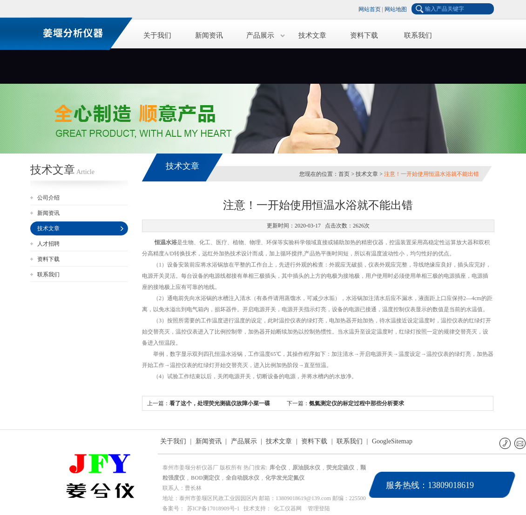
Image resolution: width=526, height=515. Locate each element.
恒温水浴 (166, 242)
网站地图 (395, 9)
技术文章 (312, 35)
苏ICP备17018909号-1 (213, 508)
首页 (344, 174)
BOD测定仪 (205, 478)
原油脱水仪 (306, 467)
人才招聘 (48, 244)
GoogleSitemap (392, 441)
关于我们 (157, 35)
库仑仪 (278, 467)
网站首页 (369, 9)
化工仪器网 (288, 508)
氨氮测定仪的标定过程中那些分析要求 (356, 403)
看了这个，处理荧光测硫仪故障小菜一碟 (219, 403)
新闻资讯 (209, 35)
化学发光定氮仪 (284, 478)
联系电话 (505, 443)
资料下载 (364, 35)
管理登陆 (319, 508)
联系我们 (418, 35)
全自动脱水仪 (242, 478)
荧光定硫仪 (340, 467)
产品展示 (260, 35)
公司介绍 (48, 197)
